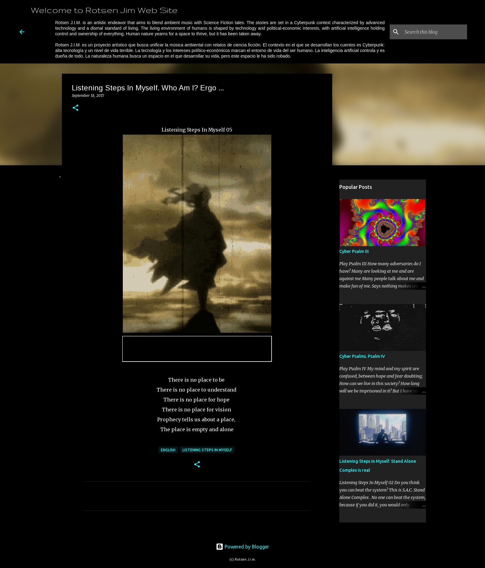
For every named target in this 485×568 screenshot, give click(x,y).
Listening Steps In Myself (207, 450)
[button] (75, 108)
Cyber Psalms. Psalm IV (362, 356)
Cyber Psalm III (354, 251)
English (168, 450)
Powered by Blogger (242, 546)
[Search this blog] (434, 31)
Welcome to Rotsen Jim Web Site (104, 10)
